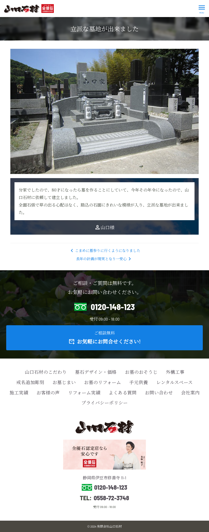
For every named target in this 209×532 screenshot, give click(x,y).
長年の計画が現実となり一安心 (104, 259)
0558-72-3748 (111, 498)
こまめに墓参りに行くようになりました (104, 250)
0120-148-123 (110, 487)
